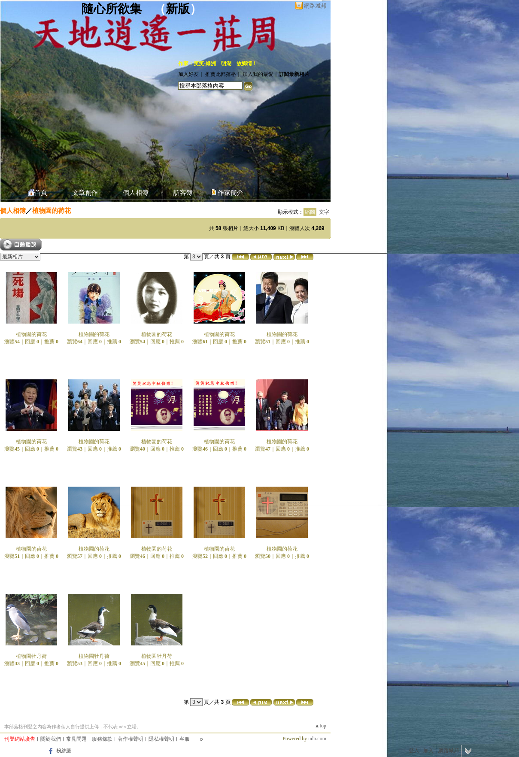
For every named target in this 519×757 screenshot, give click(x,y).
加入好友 (188, 74)
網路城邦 (315, 6)
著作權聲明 (130, 739)
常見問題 (76, 739)
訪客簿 (183, 192)
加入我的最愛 (258, 74)
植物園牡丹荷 (31, 656)
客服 (184, 739)
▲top (320, 726)
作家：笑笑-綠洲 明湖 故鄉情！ (217, 64)
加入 (428, 751)
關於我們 (50, 739)
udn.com (317, 739)
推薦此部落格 (220, 74)
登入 (414, 751)
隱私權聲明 (161, 739)
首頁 (40, 192)
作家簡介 (230, 192)
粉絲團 (64, 751)
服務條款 (102, 739)
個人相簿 (136, 192)
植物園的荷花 (51, 210)
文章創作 (85, 192)
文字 (324, 212)
